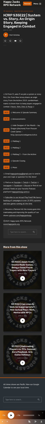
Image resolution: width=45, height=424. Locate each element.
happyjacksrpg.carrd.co (21, 192)
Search (33, 232)
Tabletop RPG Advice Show (23, 11)
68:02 (6, 167)
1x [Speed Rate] (39, 415)
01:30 (6, 119)
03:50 (6, 130)
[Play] (11, 415)
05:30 (6, 141)
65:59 (6, 161)
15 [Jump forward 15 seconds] (18, 415)
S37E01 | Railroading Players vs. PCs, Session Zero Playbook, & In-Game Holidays (23, 350)
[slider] (28, 415)
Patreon (27, 4)
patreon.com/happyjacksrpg (20, 215)
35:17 (6, 147)
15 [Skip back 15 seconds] (3, 415)
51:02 (6, 154)
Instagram (7, 185)
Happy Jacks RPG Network (12, 3)
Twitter (33, 182)
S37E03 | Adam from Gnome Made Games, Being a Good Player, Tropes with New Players (22, 266)
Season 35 (9, 11)
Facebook (18, 185)
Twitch (25, 182)
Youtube (17, 182)
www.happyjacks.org (11, 224)
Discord (27, 185)
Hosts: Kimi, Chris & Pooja (22, 106)
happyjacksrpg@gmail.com (21, 173)
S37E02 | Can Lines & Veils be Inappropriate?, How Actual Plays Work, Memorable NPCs (22, 308)
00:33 (6, 112)
